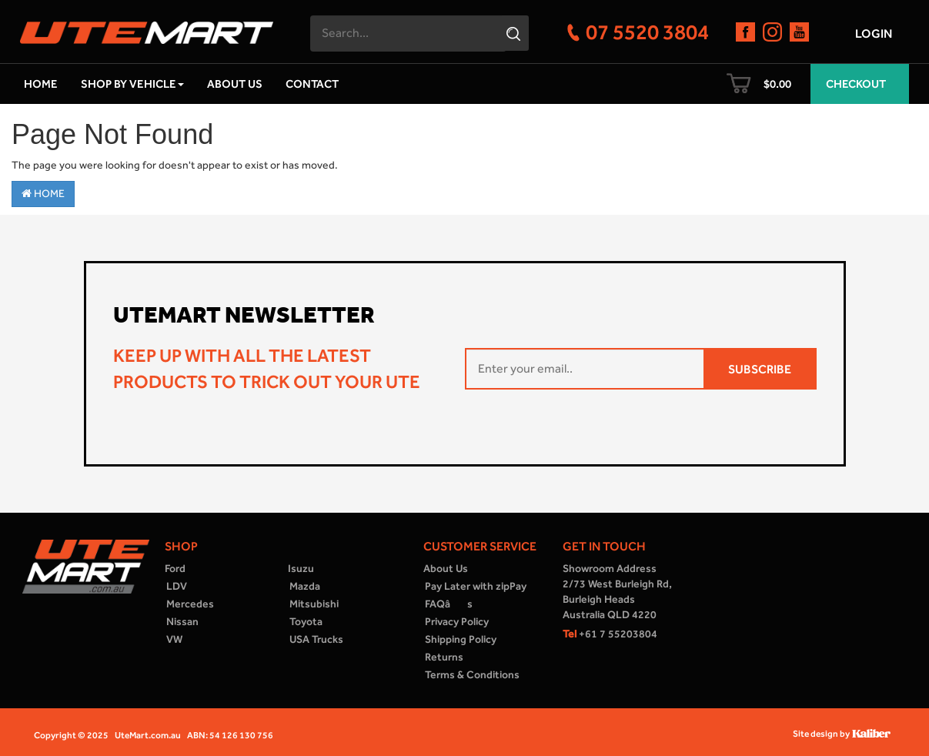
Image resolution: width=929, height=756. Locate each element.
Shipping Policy (460, 639)
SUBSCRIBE (759, 369)
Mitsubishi (314, 603)
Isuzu (301, 568)
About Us (234, 84)
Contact (312, 84)
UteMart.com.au (148, 735)
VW (174, 639)
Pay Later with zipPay (475, 586)
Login (873, 33)
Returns (444, 657)
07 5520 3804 (647, 31)
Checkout (856, 84)
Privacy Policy (457, 621)
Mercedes (190, 603)
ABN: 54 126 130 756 (230, 735)
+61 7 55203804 (610, 634)
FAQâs (449, 603)
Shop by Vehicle (132, 84)
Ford (175, 568)
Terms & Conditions (472, 674)
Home (41, 84)
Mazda (304, 586)
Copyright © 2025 (71, 735)
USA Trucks (316, 639)
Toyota (305, 621)
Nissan (182, 621)
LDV (176, 586)
